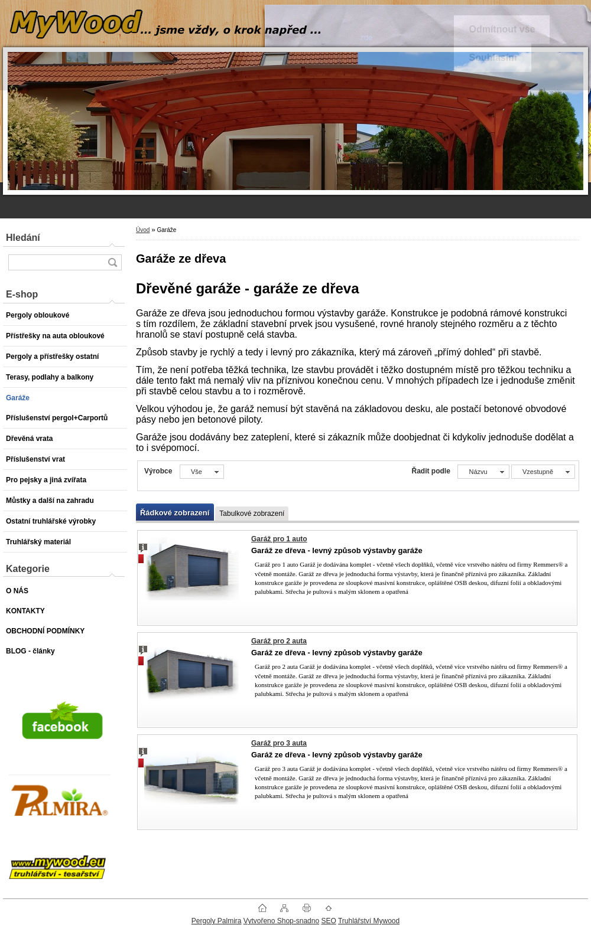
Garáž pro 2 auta (279, 641)
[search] (112, 262)
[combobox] (483, 472)
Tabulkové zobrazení (251, 513)
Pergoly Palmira (216, 921)
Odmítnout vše (502, 29)
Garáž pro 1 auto (279, 539)
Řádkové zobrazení (174, 512)
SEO (328, 921)
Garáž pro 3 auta (279, 743)
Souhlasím (493, 58)
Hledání (23, 238)
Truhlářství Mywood (369, 921)
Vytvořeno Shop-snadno (281, 921)
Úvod (143, 230)
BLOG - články (30, 651)
